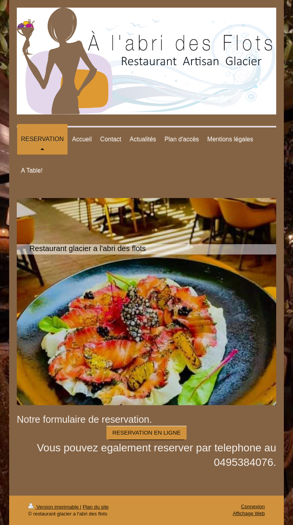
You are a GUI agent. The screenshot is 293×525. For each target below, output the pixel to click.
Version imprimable (54, 507)
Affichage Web (249, 513)
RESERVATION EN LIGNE (146, 432)
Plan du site (96, 507)
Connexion (253, 506)
